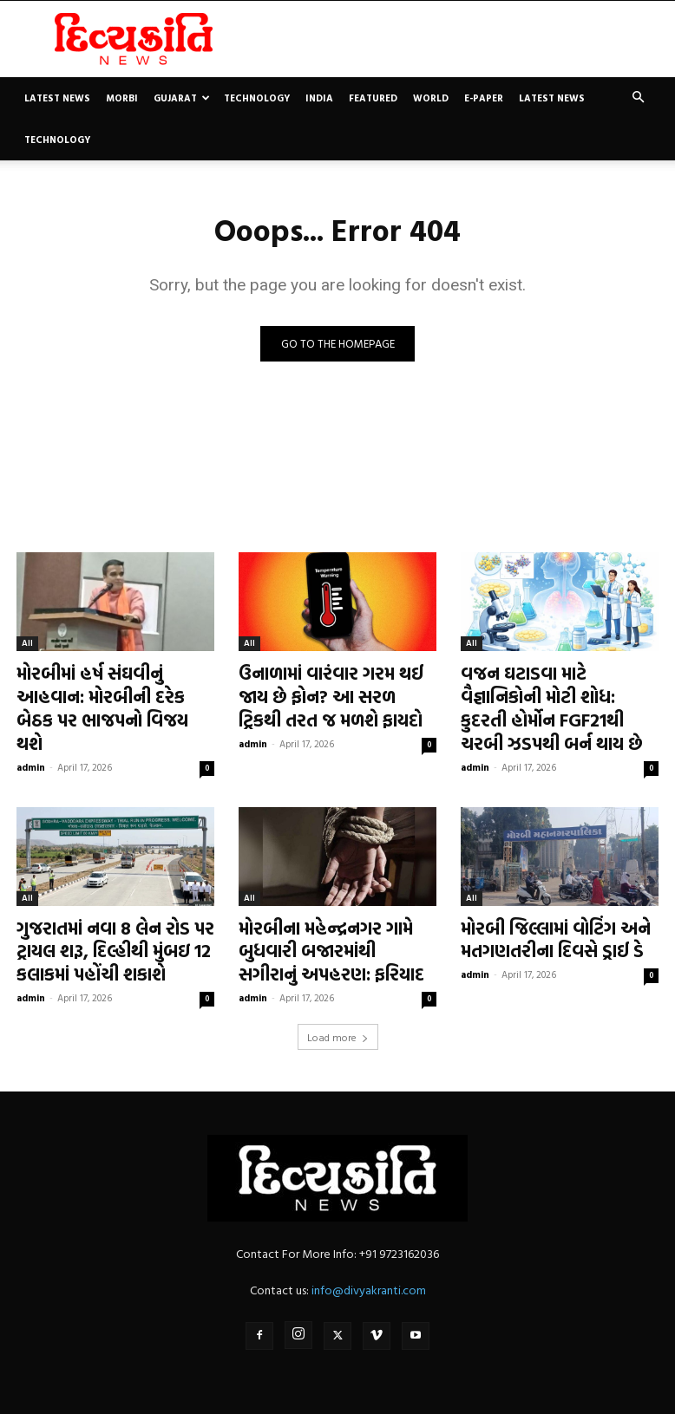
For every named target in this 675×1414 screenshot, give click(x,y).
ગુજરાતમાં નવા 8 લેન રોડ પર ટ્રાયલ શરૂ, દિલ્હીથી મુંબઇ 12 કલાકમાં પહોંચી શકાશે (101, 931)
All (27, 645)
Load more (338, 1011)
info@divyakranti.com (368, 1263)
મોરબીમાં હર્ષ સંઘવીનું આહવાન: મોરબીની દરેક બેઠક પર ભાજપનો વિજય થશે (113, 693)
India (319, 98)
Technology (257, 98)
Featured (373, 98)
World (431, 98)
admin (30, 734)
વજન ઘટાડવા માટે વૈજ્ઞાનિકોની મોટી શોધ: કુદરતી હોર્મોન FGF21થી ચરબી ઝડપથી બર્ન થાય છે (552, 702)
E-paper (483, 98)
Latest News (57, 98)
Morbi (122, 98)
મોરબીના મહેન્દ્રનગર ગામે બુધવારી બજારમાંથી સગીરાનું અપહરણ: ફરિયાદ (324, 931)
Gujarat (182, 98)
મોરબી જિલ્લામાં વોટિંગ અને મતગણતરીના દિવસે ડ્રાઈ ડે (543, 922)
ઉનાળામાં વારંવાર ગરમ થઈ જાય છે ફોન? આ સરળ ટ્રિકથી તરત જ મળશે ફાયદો (334, 693)
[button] (638, 97)
